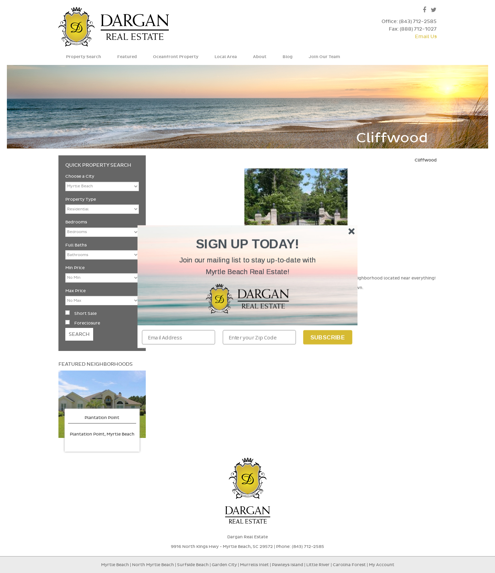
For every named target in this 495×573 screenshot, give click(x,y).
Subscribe (327, 337)
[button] (247, 265)
